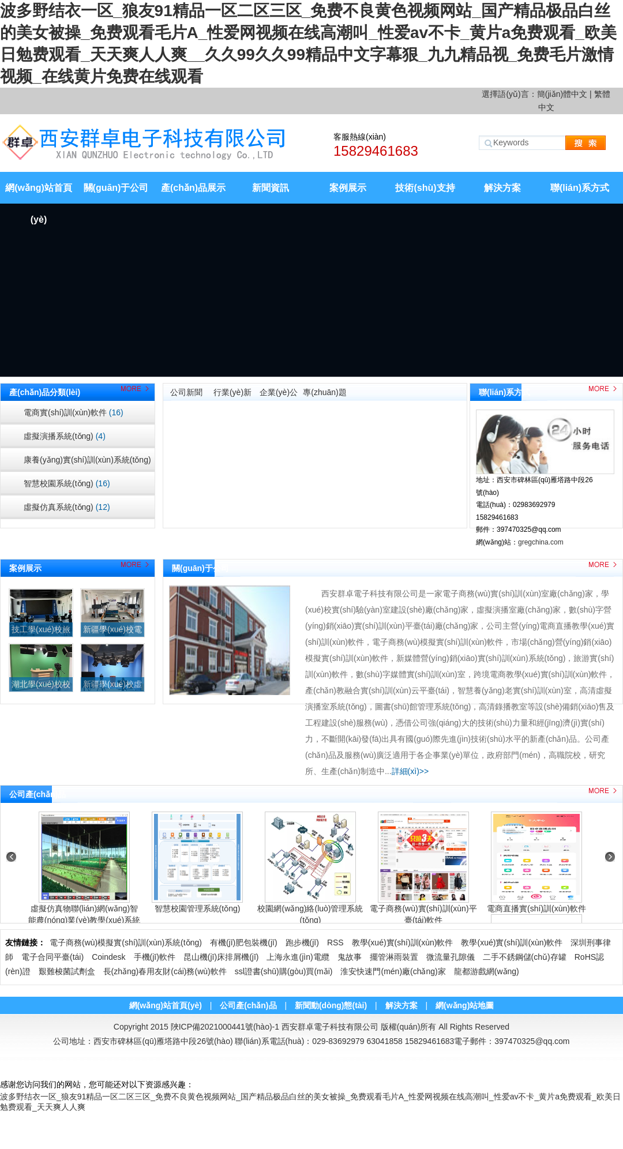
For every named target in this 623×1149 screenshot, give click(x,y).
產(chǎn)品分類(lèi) (44, 392)
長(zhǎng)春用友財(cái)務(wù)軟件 (165, 971)
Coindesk (108, 957)
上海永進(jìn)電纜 (298, 957)
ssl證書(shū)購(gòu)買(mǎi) (284, 971)
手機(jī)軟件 (154, 957)
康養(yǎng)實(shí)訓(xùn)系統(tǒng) (87, 463)
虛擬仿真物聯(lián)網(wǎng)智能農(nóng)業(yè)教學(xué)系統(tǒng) (84, 920)
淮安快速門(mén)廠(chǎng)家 (392, 971)
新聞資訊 (270, 188)
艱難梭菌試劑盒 (67, 971)
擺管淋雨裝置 (394, 957)
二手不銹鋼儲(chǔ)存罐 (524, 957)
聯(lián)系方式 (579, 188)
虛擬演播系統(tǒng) (65, 436)
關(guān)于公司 (116, 188)
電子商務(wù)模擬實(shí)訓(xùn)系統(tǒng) (126, 942)
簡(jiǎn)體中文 (562, 94)
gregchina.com (541, 542)
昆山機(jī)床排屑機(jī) (221, 957)
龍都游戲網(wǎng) (486, 971)
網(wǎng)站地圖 (465, 1005)
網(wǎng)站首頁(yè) (38, 193)
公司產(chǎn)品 (37, 794)
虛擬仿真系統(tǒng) (67, 507)
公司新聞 (186, 392)
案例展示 (347, 188)
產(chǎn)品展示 (193, 188)
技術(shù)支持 (425, 188)
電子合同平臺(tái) (52, 957)
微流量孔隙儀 (450, 957)
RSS (335, 942)
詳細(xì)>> (410, 771)
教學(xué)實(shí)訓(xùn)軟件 (402, 942)
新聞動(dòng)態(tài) (331, 1005)
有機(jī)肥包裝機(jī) (243, 942)
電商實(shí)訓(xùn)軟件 (73, 412)
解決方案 (502, 188)
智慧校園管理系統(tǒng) (198, 908)
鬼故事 (349, 957)
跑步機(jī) (302, 942)
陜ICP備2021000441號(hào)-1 (225, 1026)
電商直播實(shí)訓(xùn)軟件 (536, 908)
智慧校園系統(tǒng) (67, 483)
